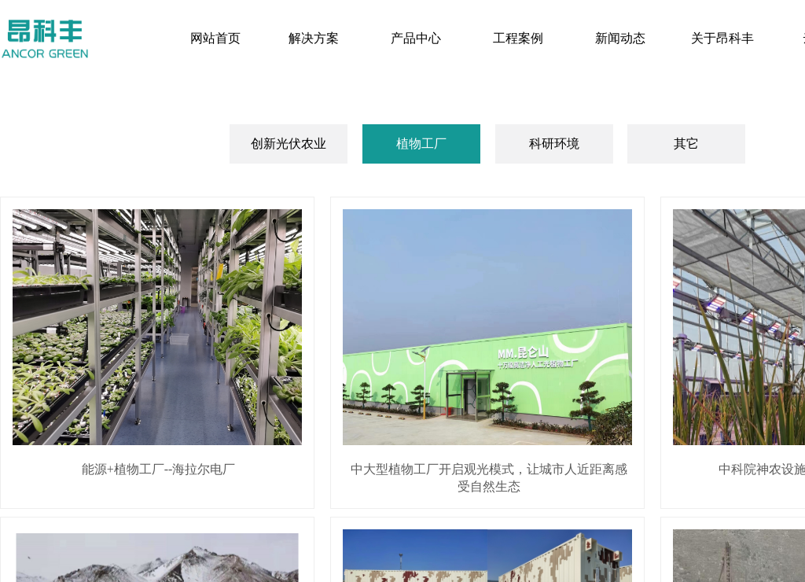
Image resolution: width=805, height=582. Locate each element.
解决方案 (314, 38)
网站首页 (215, 38)
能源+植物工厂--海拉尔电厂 (159, 469)
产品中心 (416, 38)
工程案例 (518, 38)
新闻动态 (620, 38)
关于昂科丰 (722, 38)
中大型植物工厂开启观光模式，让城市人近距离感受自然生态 (489, 477)
